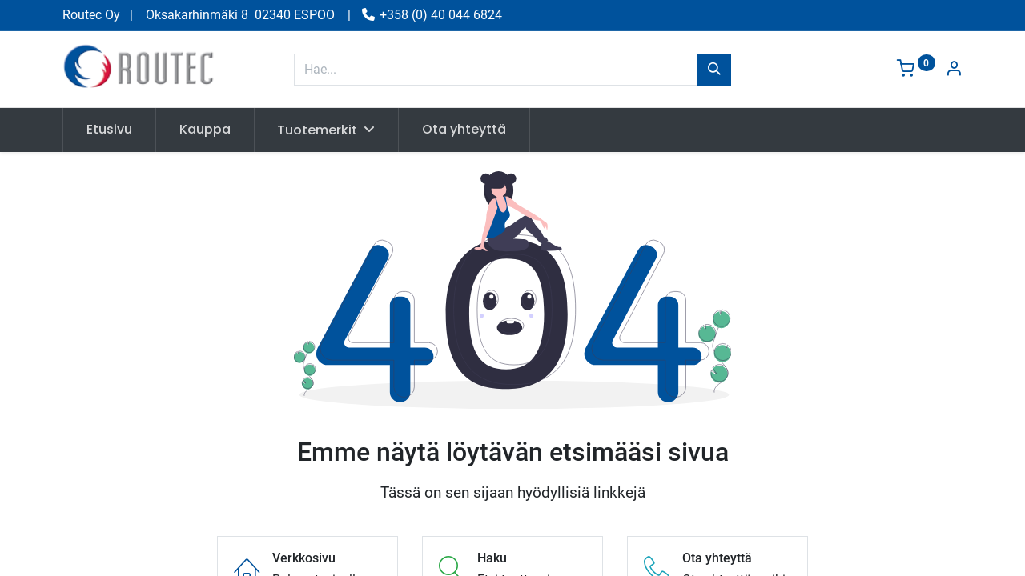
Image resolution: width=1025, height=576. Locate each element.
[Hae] (714, 70)
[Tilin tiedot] (954, 70)
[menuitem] (109, 129)
